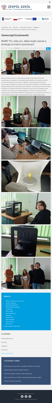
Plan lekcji (3, 342)
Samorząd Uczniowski (7, 353)
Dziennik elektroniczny (7, 338)
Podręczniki (4, 350)
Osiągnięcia (4, 346)
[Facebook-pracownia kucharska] (29, 396)
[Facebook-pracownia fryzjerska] (26, 396)
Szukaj (49, 2)
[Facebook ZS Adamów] (22, 396)
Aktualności (17, 48)
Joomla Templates (19, 399)
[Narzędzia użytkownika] (48, 48)
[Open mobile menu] (49, 7)
